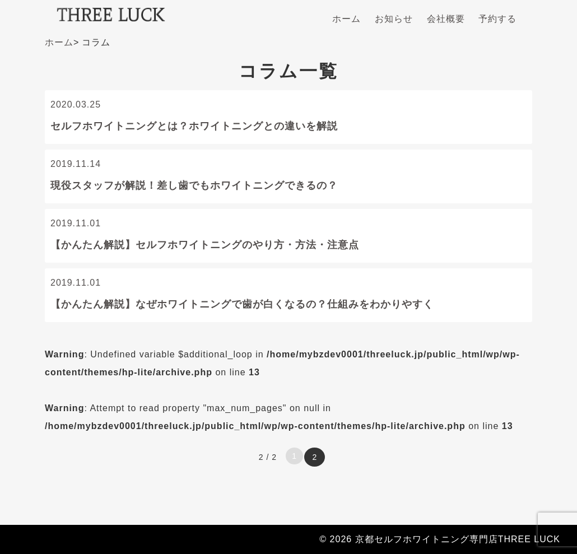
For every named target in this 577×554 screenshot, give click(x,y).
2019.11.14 (288, 178)
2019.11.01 (288, 237)
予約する (497, 19)
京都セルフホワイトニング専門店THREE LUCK (457, 539)
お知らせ (394, 19)
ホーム (346, 19)
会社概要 (446, 19)
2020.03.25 (288, 119)
